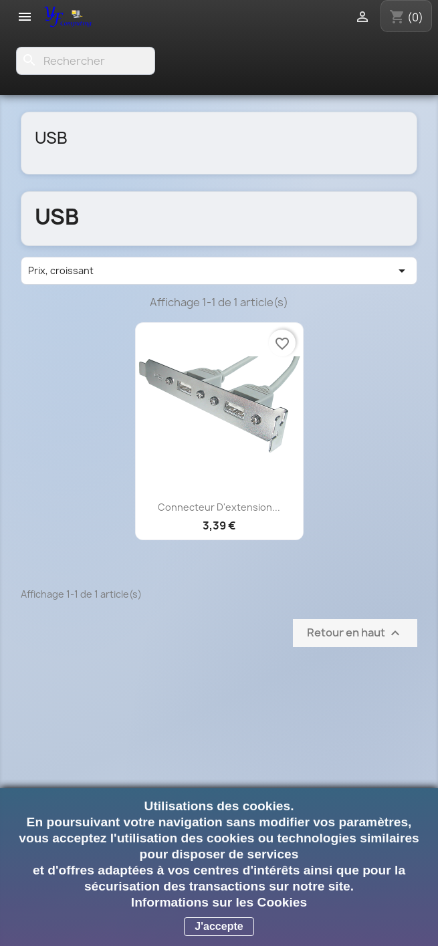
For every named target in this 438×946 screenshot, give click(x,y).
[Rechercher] (85, 61)
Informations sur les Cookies (219, 902)
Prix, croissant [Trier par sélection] (219, 271)
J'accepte (219, 926)
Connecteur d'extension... (219, 507)
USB (51, 137)
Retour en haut (355, 632)
